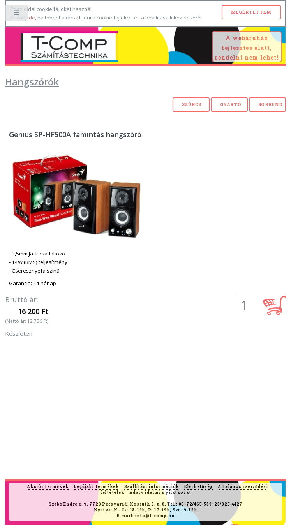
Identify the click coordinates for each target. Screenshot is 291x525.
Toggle (17, 14)
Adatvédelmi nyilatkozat (160, 492)
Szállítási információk (152, 486)
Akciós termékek (48, 486)
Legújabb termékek (96, 486)
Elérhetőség (198, 486)
